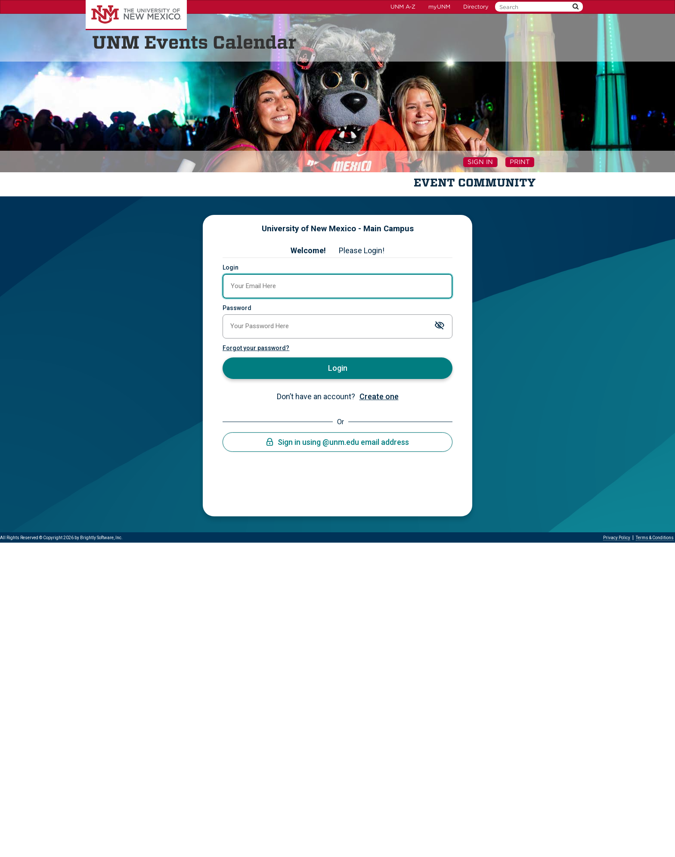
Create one (379, 396)
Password (237, 308)
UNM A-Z (402, 6)
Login (230, 267)
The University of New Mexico (136, 15)
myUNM (439, 6)
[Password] (337, 326)
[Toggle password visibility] (439, 327)
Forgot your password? (256, 348)
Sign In (480, 162)
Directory (476, 6)
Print (520, 162)
